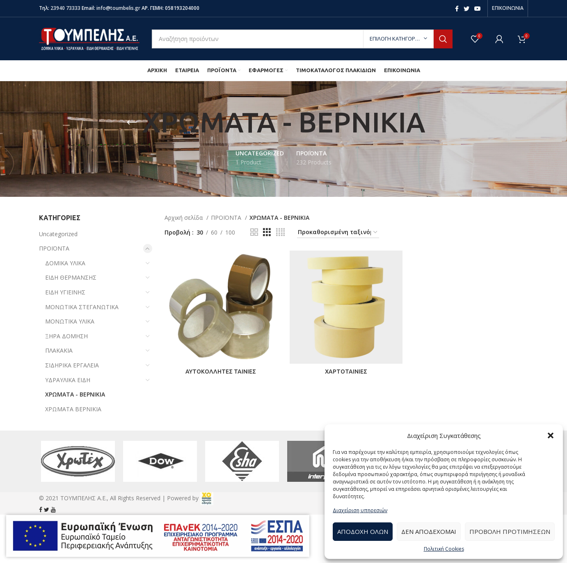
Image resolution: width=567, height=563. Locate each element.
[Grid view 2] (254, 232)
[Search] (302, 39)
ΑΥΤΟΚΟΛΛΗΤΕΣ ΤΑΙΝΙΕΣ (220, 371)
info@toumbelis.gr (118, 8)
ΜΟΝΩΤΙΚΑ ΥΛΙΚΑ (69, 321)
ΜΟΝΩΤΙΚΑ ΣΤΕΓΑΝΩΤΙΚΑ (82, 307)
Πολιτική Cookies (444, 548)
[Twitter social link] (466, 8)
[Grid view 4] (280, 232)
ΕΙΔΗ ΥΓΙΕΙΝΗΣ (65, 292)
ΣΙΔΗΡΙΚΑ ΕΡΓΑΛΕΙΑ (72, 365)
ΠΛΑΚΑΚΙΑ (59, 350)
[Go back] (131, 122)
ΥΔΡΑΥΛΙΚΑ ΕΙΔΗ (67, 380)
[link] (206, 498)
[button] (550, 435)
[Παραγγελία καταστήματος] (338, 233)
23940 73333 (65, 8)
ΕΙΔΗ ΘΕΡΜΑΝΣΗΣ (70, 277)
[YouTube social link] (477, 8)
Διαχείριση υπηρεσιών (360, 510)
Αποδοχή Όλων (362, 531)
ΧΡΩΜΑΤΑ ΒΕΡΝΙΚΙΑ (73, 409)
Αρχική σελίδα (184, 217)
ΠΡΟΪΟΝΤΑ (54, 248)
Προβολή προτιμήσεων (509, 531)
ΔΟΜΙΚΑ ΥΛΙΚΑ (65, 263)
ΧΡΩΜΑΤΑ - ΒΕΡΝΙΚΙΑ (75, 394)
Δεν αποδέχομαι (428, 531)
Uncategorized (58, 234)
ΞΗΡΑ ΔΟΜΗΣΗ (66, 336)
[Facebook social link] (457, 8)
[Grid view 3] (267, 232)
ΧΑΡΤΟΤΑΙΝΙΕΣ (346, 371)
